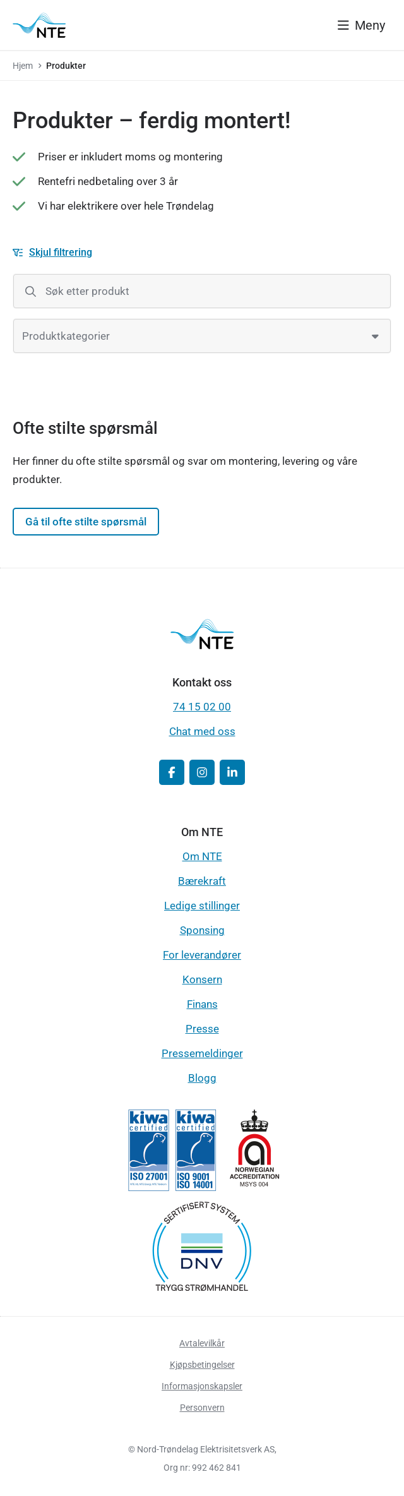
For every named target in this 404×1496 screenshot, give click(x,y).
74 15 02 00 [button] (202, 706)
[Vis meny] (361, 25)
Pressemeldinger (202, 1053)
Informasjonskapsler (202, 1386)
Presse (202, 1028)
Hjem (23, 66)
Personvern (202, 1408)
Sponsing (202, 930)
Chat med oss (202, 731)
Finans (202, 1004)
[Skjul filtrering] (52, 252)
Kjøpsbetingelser (202, 1365)
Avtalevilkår (202, 1343)
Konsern (202, 979)
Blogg (202, 1078)
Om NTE (202, 856)
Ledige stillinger (202, 905)
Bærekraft (202, 881)
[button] (171, 772)
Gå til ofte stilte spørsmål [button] (85, 521)
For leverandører (202, 954)
